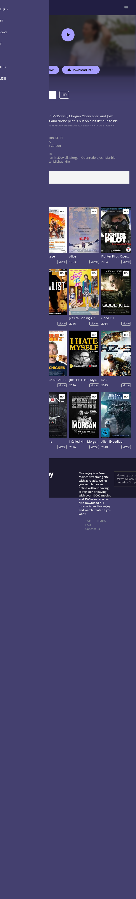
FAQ (88, 525)
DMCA (101, 521)
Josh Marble (107, 157)
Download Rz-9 (81, 70)
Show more (14, 130)
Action (49, 138)
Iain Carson (53, 145)
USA (48, 142)
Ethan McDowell (56, 157)
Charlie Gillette (41, 161)
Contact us (92, 529)
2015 (48, 154)
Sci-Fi (59, 138)
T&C (88, 521)
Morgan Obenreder (83, 157)
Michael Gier (62, 161)
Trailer (41, 95)
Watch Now (45, 70)
